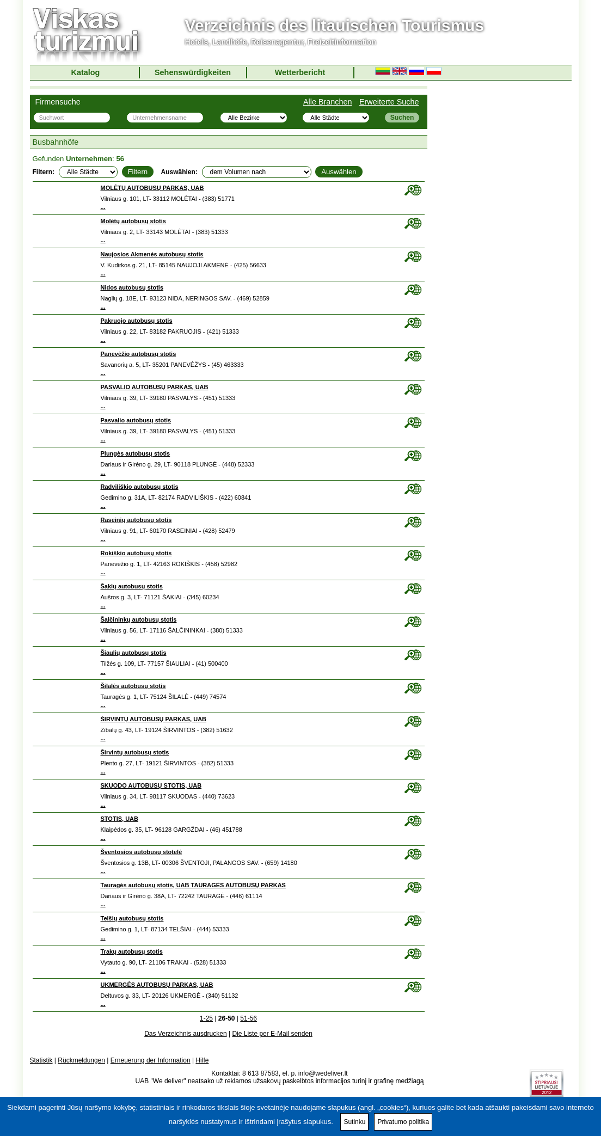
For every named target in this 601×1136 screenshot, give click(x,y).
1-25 (206, 1018)
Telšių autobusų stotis (132, 918)
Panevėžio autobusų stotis (138, 354)
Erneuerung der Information (151, 1060)
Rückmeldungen (81, 1060)
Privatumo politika (403, 1122)
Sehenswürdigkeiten (193, 72)
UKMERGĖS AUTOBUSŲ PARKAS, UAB (157, 984)
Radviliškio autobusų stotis (140, 486)
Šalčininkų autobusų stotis (139, 619)
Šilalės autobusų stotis (133, 686)
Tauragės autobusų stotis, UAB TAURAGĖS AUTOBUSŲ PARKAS (193, 885)
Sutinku (354, 1122)
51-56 (248, 1018)
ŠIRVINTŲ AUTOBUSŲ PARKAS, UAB (154, 719)
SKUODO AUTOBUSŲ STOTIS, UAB (151, 785)
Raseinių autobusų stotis (136, 520)
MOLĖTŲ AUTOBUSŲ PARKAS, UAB (152, 188)
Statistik (41, 1060)
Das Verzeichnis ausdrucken (185, 1033)
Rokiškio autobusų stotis (136, 553)
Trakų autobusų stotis (132, 951)
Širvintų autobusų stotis (135, 752)
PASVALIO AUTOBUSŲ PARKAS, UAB (154, 387)
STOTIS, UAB (119, 818)
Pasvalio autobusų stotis (136, 420)
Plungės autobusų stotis (135, 453)
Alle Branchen (327, 101)
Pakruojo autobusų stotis (137, 320)
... (103, 207)
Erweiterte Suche (389, 101)
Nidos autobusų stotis (132, 287)
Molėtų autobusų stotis (133, 221)
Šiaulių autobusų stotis (134, 652)
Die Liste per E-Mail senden (272, 1033)
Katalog (85, 72)
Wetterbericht (300, 72)
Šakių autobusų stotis (132, 586)
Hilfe (201, 1060)
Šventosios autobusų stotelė (141, 852)
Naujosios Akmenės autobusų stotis (152, 254)
